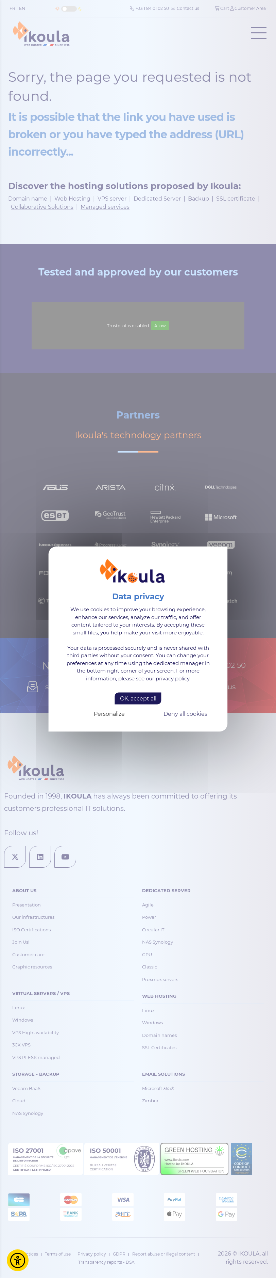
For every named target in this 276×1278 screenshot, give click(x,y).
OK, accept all (138, 698)
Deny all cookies (185, 714)
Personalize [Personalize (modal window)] (109, 714)
